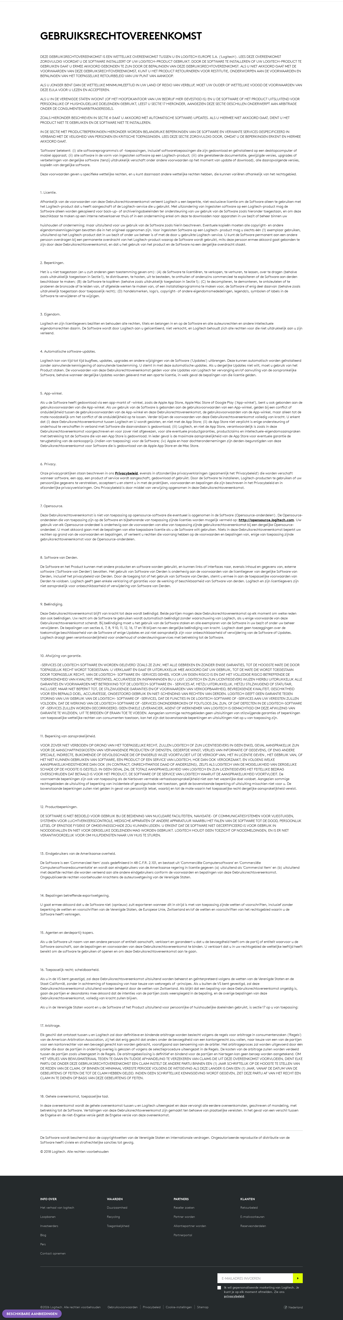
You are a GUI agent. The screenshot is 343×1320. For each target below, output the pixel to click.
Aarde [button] (70, 14)
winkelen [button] (47, 14)
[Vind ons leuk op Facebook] (43, 1276)
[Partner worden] (184, 1217)
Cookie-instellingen (179, 1307)
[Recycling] (113, 1217)
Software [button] (93, 14)
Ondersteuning (300, 4)
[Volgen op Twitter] (53, 1276)
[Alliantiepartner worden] (190, 1226)
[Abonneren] (298, 1278)
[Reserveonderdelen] (253, 1226)
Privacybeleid (126, 473)
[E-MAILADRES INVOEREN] (255, 1278)
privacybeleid (234, 1296)
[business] (61, 4)
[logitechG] (40, 4)
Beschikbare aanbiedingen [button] (32, 1313)
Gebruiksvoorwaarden (123, 1307)
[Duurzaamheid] (117, 1208)
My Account (313, 15)
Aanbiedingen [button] (123, 14)
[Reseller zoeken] (184, 1208)
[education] (81, 4)
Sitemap (202, 1307)
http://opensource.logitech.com (266, 520)
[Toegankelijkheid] (118, 1226)
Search (283, 15)
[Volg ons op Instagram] (63, 1276)
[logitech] (21, 4)
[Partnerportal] (183, 1235)
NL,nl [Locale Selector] (324, 4)
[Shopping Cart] (326, 15)
